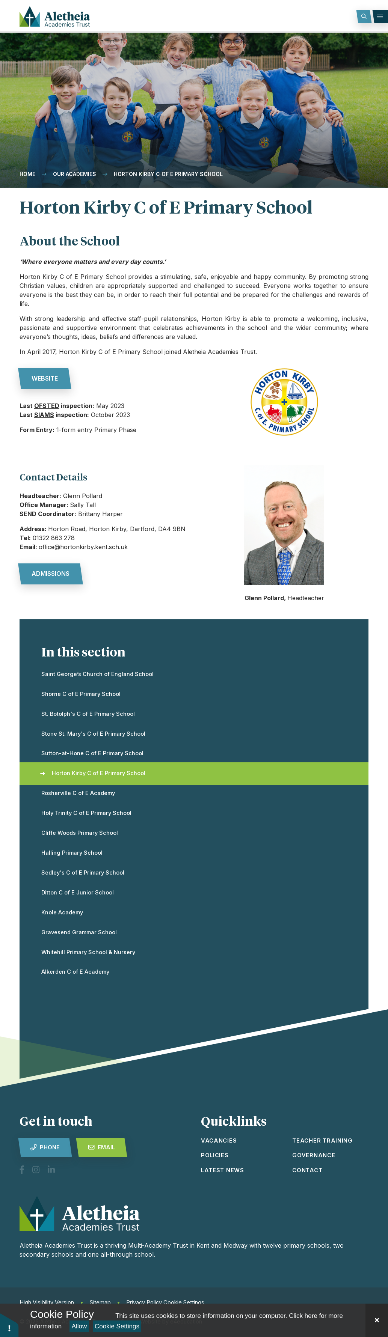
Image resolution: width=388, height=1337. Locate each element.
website (45, 378)
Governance (313, 1155)
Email (101, 1147)
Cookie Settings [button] (183, 1302)
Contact (307, 1170)
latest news (222, 1170)
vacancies (219, 1140)
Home (27, 174)
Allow (79, 1326)
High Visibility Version (47, 1302)
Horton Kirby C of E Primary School (168, 174)
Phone (45, 1147)
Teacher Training (322, 1140)
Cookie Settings (117, 1326)
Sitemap (100, 1302)
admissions (50, 573)
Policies (215, 1155)
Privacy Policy (144, 1302)
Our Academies (74, 174)
